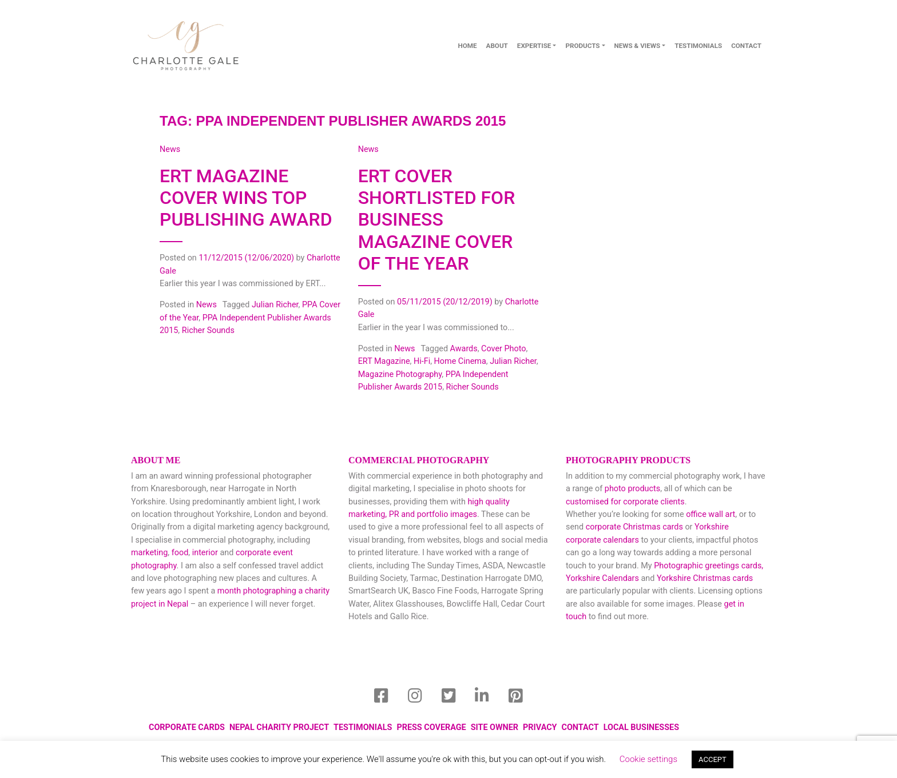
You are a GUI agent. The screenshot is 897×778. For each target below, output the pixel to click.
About (497, 46)
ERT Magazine (384, 361)
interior (205, 553)
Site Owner (494, 727)
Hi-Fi (422, 361)
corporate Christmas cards (635, 527)
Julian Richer (275, 305)
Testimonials (698, 46)
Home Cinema (460, 361)
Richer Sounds (208, 330)
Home (467, 46)
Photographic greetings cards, (708, 566)
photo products (632, 489)
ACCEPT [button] (712, 759)
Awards (464, 349)
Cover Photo (503, 349)
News (206, 305)
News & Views (637, 46)
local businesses (641, 727)
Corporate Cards (187, 727)
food (180, 553)
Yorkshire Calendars (602, 578)
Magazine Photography (400, 374)
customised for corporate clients (625, 502)
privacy (540, 727)
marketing (149, 553)
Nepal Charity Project (279, 727)
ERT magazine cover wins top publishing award (246, 198)
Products (582, 46)
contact (746, 46)
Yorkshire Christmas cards (705, 578)
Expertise (534, 46)
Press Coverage (431, 727)
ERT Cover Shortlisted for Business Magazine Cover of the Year (436, 220)
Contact (580, 727)
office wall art (710, 514)
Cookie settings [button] (648, 759)
